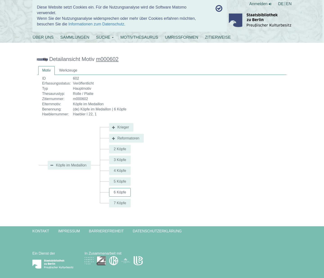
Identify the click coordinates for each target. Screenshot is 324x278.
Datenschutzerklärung (157, 231)
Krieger (123, 127)
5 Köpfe (120, 181)
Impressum (69, 231)
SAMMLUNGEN (74, 37)
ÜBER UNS (43, 37)
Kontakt (40, 231)
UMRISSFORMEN (181, 37)
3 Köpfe (120, 160)
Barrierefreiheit (106, 231)
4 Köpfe (120, 171)
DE (281, 4)
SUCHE (105, 37)
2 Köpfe (120, 149)
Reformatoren (128, 138)
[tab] (46, 70)
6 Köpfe (120, 192)
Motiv (46, 70)
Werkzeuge (68, 70)
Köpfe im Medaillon (71, 165)
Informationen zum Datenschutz (96, 24)
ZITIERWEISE (218, 37)
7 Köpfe (120, 203)
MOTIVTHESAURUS (139, 37)
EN (289, 4)
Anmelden (260, 4)
